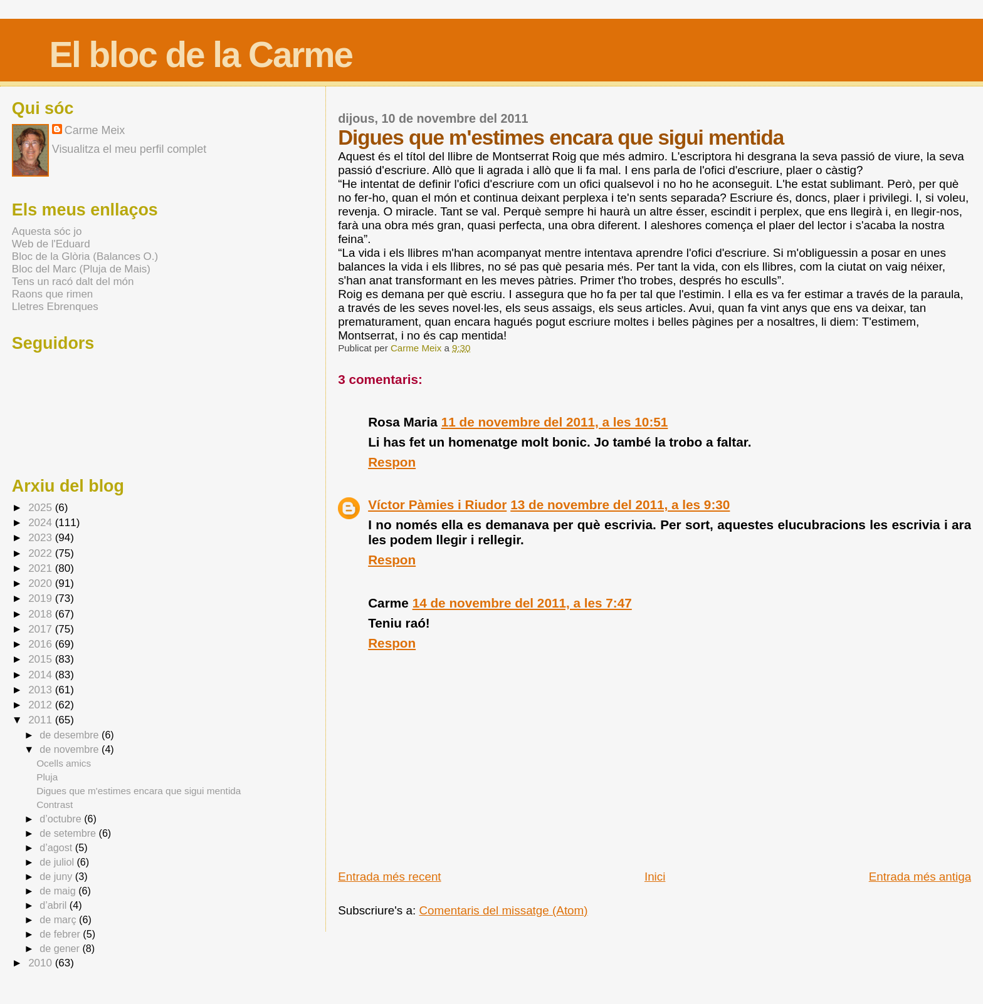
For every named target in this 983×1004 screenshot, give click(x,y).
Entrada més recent (389, 876)
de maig (58, 890)
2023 (41, 538)
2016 (41, 644)
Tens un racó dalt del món (73, 281)
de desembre (70, 734)
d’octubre (61, 818)
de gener (60, 948)
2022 (41, 553)
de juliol (57, 861)
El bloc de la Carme (200, 55)
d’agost (57, 847)
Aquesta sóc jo (47, 231)
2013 (41, 690)
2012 (41, 705)
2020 (41, 583)
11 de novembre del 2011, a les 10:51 (554, 422)
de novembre (70, 749)
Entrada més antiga (920, 876)
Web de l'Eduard (51, 244)
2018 (41, 614)
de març (59, 919)
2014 (41, 675)
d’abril (54, 905)
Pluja (47, 777)
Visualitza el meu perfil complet (129, 149)
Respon (392, 462)
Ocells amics (63, 763)
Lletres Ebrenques (55, 307)
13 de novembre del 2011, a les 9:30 (620, 504)
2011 (41, 720)
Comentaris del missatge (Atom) (503, 910)
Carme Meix (417, 348)
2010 (41, 963)
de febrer (61, 933)
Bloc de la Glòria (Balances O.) (85, 256)
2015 (41, 659)
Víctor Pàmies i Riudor (437, 504)
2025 (41, 508)
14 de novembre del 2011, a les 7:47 (522, 603)
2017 (41, 629)
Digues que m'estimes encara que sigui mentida (138, 790)
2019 (41, 598)
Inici (655, 876)
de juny (57, 876)
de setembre (68, 833)
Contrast (54, 804)
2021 (41, 568)
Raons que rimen (52, 294)
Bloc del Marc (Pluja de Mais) (81, 269)
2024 (41, 523)
